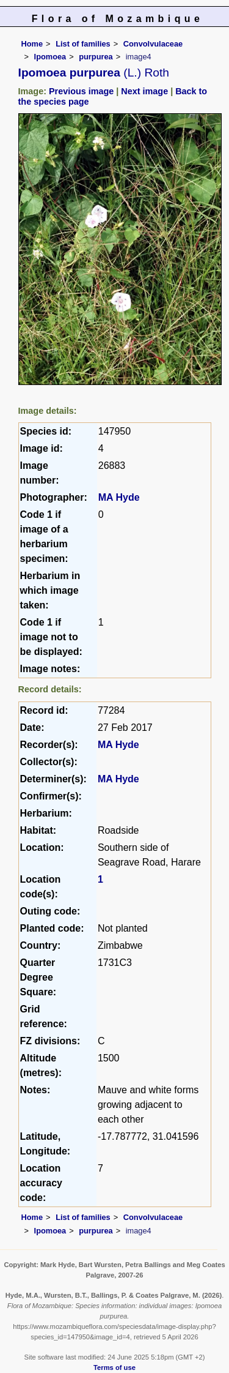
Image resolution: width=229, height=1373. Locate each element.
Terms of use (114, 1367)
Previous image (81, 91)
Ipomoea (50, 56)
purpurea (95, 56)
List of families (83, 43)
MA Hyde (119, 497)
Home (32, 43)
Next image (144, 91)
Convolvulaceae (153, 43)
